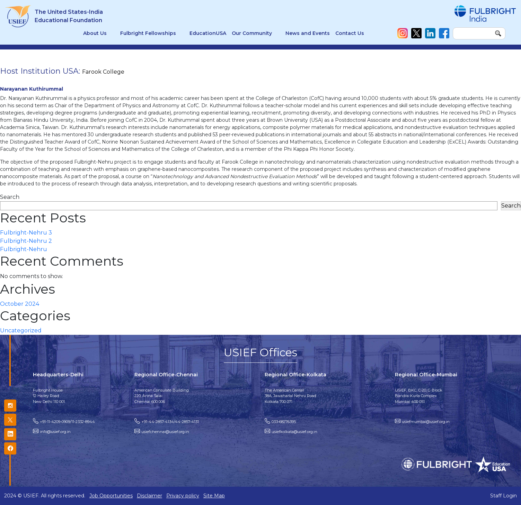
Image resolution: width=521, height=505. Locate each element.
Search (9, 197)
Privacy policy (182, 496)
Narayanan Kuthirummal (31, 89)
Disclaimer (149, 496)
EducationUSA (207, 33)
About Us (95, 33)
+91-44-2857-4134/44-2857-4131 (170, 421)
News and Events (307, 33)
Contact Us (349, 33)
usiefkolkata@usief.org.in (294, 431)
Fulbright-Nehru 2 (26, 241)
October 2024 (19, 304)
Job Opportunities (111, 496)
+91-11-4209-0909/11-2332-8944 (67, 421)
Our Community (252, 33)
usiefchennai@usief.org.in (165, 431)
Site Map (214, 496)
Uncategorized (21, 330)
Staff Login (503, 496)
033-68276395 (284, 421)
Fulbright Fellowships (148, 33)
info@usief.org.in (55, 431)
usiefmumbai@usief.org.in (426, 421)
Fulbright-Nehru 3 (26, 232)
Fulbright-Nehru (23, 249)
